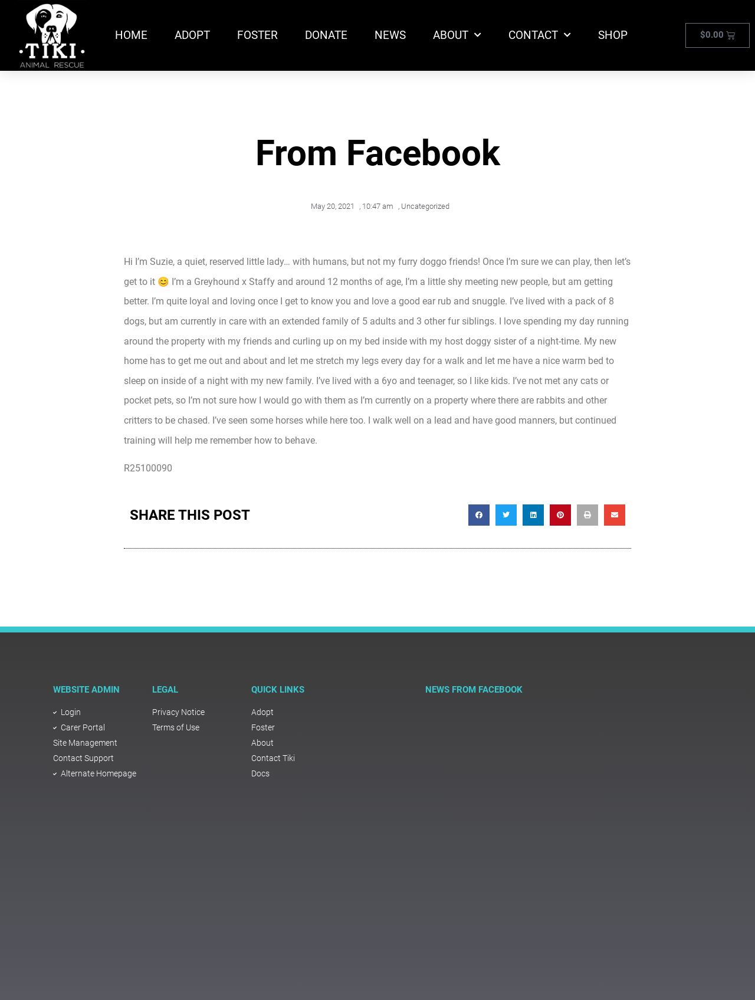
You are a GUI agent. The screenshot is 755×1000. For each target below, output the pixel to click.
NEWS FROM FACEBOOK (474, 689)
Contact (539, 35)
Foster (257, 35)
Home (131, 35)
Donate (326, 35)
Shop (613, 35)
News (390, 35)
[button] (479, 515)
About (457, 35)
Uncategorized (425, 206)
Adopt (192, 35)
